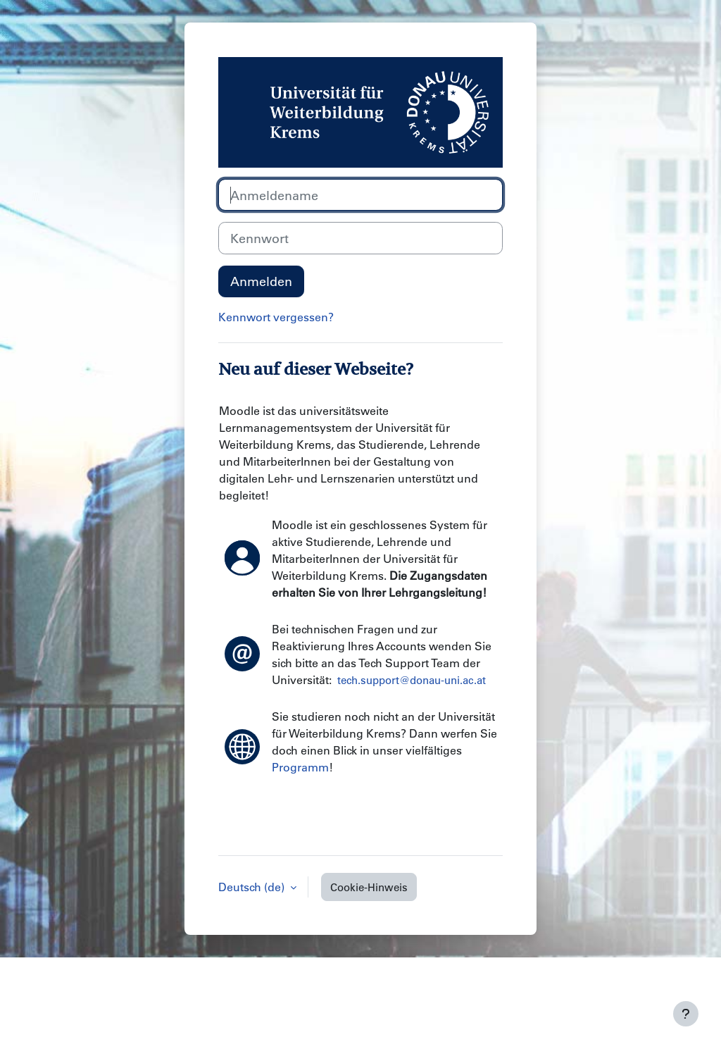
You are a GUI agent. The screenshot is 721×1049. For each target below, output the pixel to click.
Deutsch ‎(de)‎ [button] (252, 886)
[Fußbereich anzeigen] (685, 1013)
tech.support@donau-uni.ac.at (411, 680)
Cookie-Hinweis (369, 887)
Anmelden (261, 281)
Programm (300, 766)
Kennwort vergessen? (276, 316)
